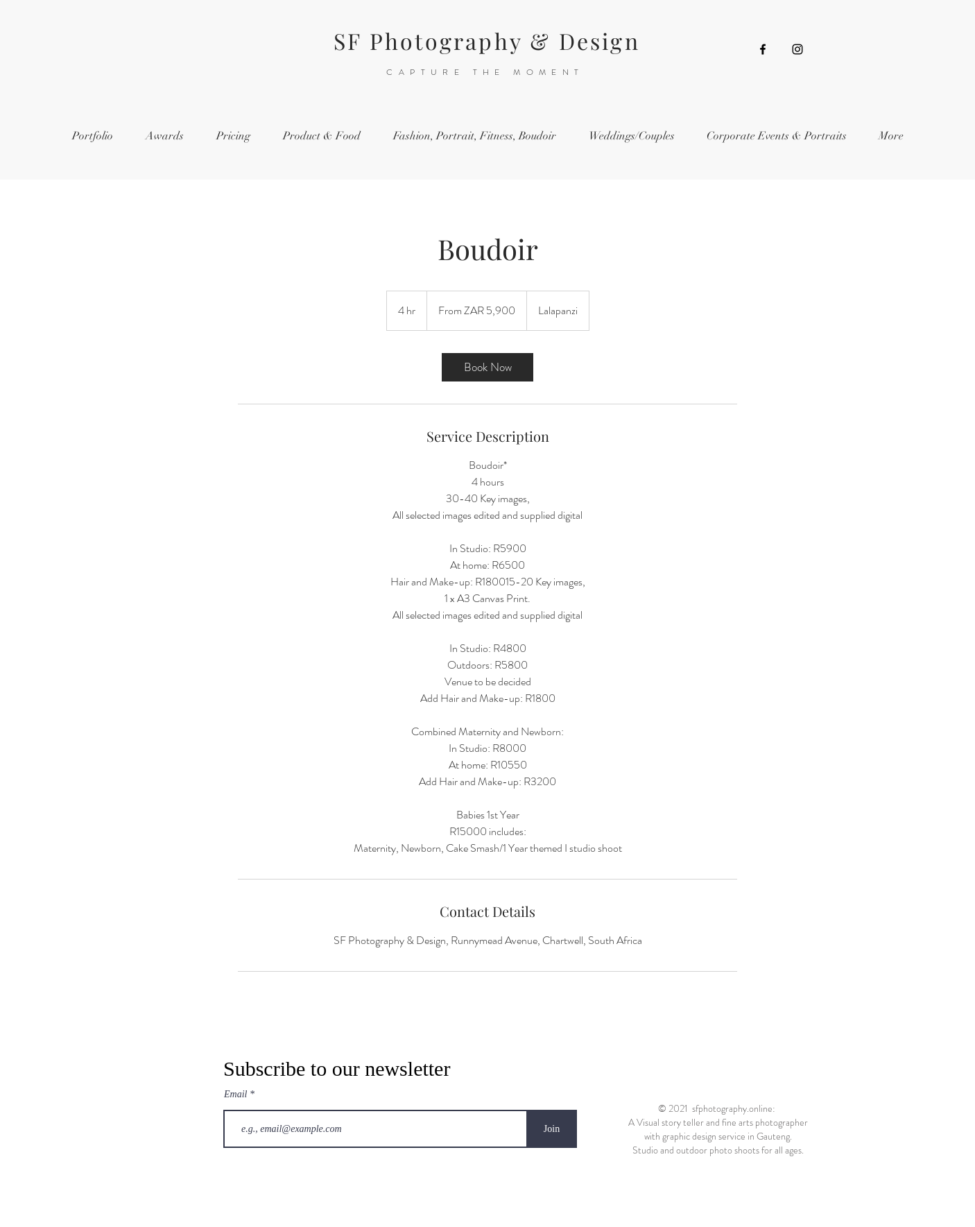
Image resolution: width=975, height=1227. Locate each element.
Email (237, 1094)
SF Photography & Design (487, 40)
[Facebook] (763, 49)
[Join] (551, 1129)
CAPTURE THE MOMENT (485, 72)
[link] (487, 367)
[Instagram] (797, 49)
